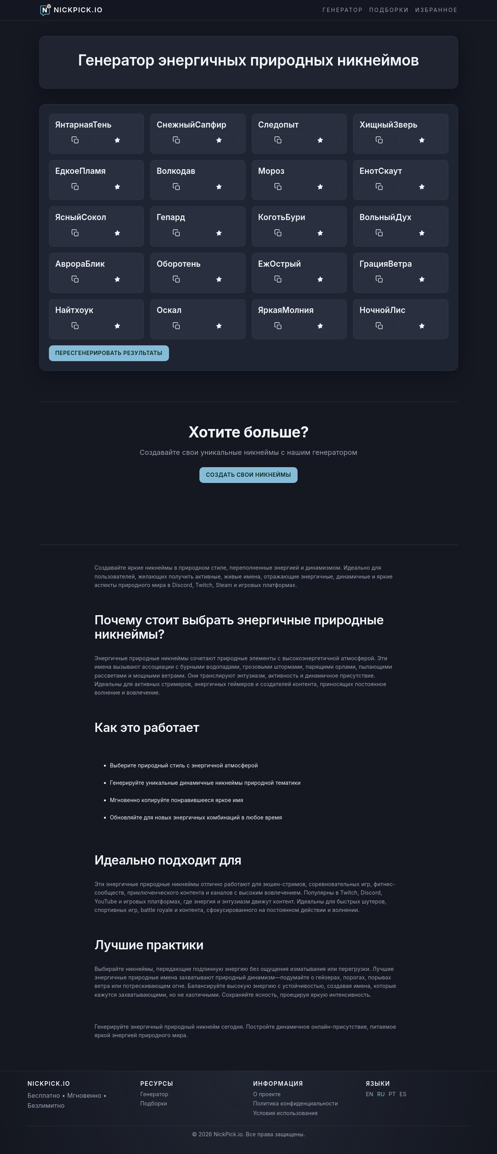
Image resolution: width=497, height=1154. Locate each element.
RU (381, 1094)
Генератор (343, 10)
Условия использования (285, 1113)
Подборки (389, 10)
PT (392, 1094)
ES (403, 1094)
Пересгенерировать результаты (108, 353)
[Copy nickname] (75, 140)
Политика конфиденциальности (295, 1103)
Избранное (436, 10)
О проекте (267, 1094)
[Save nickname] (117, 140)
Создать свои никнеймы (248, 474)
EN (369, 1094)
